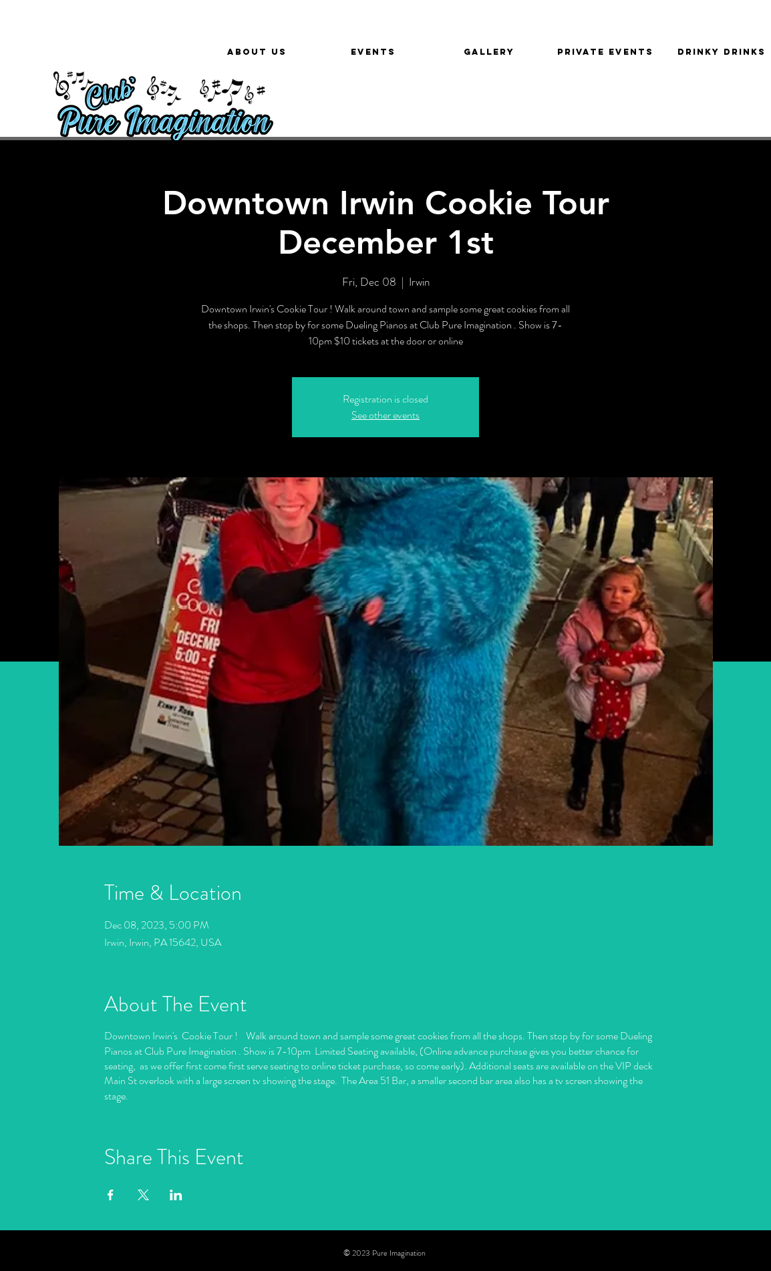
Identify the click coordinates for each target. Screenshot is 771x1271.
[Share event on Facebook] (110, 1195)
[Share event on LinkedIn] (176, 1195)
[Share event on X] (143, 1195)
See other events (385, 415)
